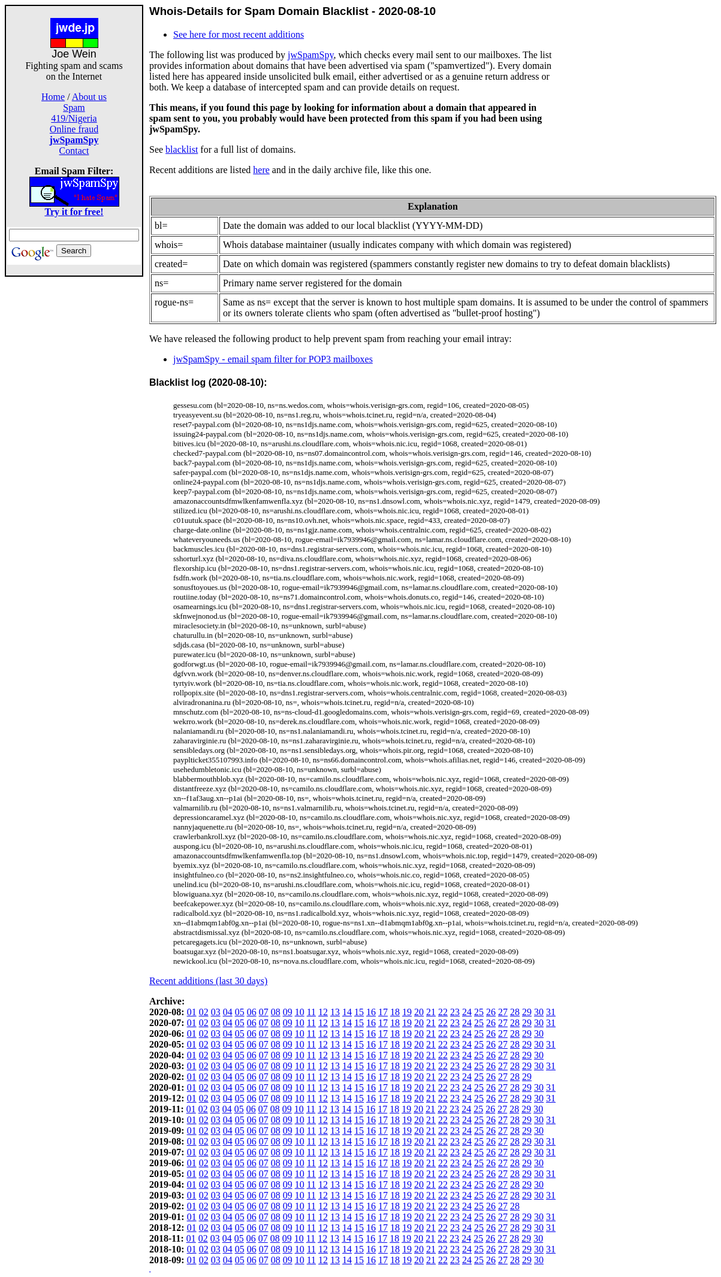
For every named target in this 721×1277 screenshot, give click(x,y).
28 (515, 1012)
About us (89, 97)
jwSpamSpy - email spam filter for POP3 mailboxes (273, 359)
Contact (74, 151)
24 (467, 1012)
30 (539, 1012)
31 (551, 1012)
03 (216, 1012)
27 (503, 1012)
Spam (74, 107)
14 (347, 1012)
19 (407, 1012)
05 (240, 1012)
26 (491, 1012)
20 (419, 1012)
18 (395, 1012)
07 (264, 1012)
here (261, 170)
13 (335, 1012)
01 (192, 1012)
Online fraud (74, 129)
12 (323, 1012)
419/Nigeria (73, 118)
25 (479, 1012)
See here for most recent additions (238, 34)
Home (53, 97)
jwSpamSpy (310, 55)
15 (359, 1012)
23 (455, 1012)
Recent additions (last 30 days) (208, 981)
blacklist (181, 149)
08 (275, 1012)
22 (443, 1012)
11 (311, 1012)
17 (383, 1012)
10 (299, 1012)
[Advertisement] (74, 456)
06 (252, 1012)
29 (527, 1012)
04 (228, 1012)
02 (204, 1012)
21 (431, 1012)
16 (371, 1012)
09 (287, 1012)
